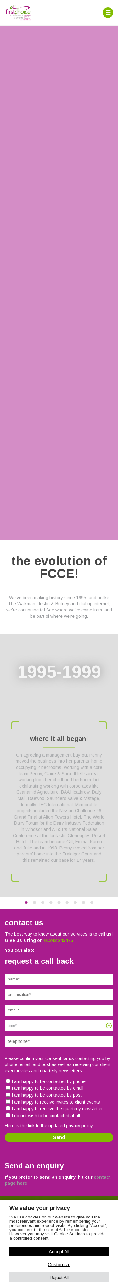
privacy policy (79, 1125)
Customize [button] (59, 1264)
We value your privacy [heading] (39, 1208)
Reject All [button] (59, 1277)
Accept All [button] (59, 1251)
